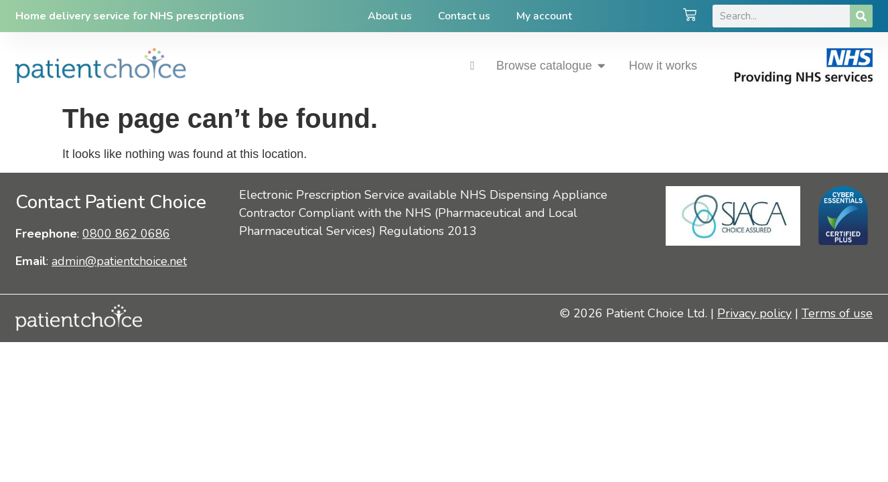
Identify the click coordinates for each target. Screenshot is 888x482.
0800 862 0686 (126, 234)
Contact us (464, 16)
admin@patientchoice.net (119, 261)
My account (545, 16)
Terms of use (837, 313)
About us (389, 16)
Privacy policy (754, 313)
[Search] (861, 16)
